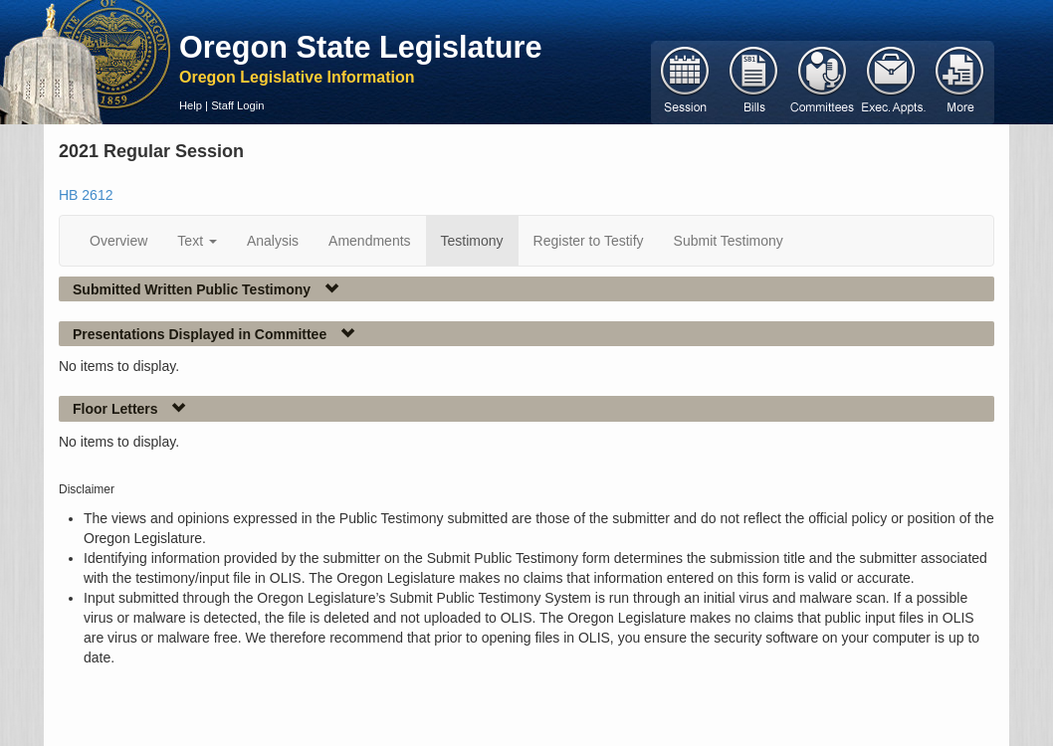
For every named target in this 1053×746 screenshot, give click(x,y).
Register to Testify (588, 241)
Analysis (273, 241)
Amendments (369, 241)
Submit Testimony (728, 241)
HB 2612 (85, 195)
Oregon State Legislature (360, 47)
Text (197, 241)
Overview (118, 241)
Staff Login (237, 105)
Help (190, 105)
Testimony (472, 241)
